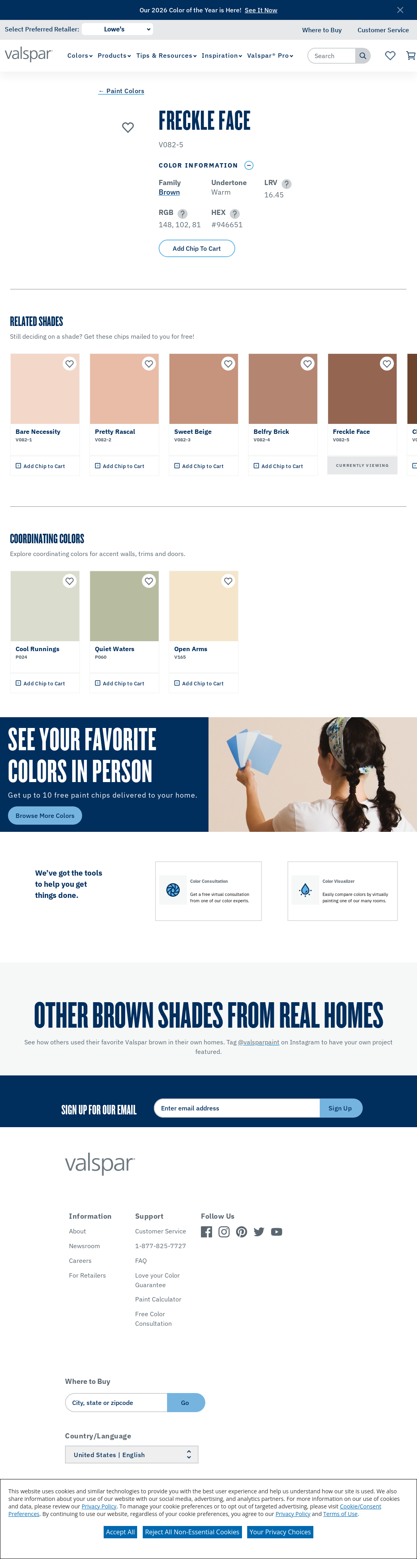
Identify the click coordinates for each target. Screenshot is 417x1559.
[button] (285, 184)
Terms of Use (340, 1514)
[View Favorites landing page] (390, 55)
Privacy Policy (99, 1506)
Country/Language (98, 1435)
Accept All (120, 1532)
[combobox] (331, 56)
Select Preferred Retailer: (42, 29)
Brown (169, 192)
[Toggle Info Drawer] (249, 165)
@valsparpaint (258, 1042)
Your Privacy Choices (280, 1532)
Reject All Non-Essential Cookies (192, 1532)
